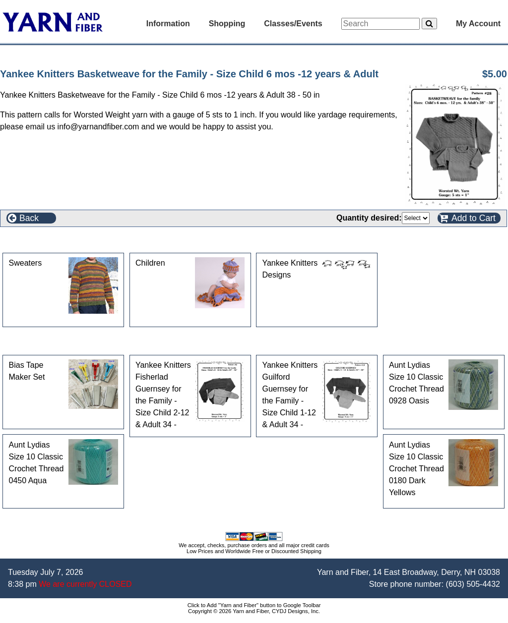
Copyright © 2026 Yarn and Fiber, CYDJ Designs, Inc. (254, 611)
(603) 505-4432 (473, 584)
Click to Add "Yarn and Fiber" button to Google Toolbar (254, 605)
